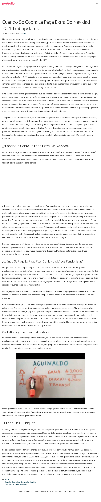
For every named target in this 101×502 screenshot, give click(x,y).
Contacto (81, 491)
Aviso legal (58, 491)
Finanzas (8, 479)
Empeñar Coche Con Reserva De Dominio (20, 482)
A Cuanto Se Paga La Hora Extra (17, 484)
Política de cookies (70, 491)
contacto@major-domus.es (44, 491)
